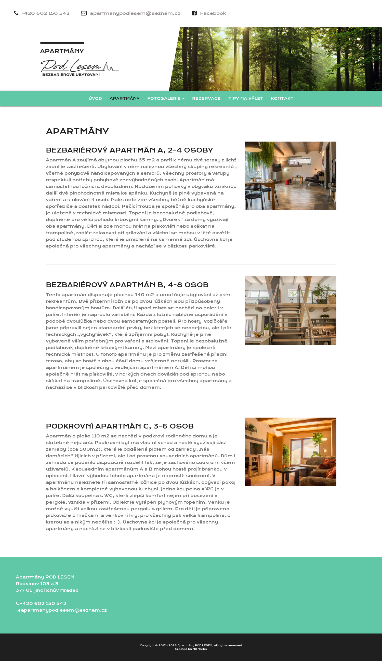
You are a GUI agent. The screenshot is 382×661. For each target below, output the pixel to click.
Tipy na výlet (245, 98)
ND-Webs (200, 649)
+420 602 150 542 (42, 13)
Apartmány (125, 98)
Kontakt (282, 98)
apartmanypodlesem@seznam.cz (130, 13)
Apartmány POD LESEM (194, 645)
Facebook (209, 13)
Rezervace (206, 98)
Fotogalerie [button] (166, 98)
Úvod (95, 98)
